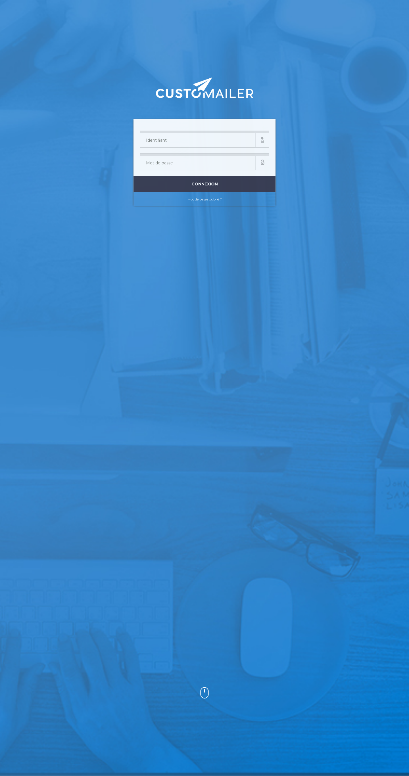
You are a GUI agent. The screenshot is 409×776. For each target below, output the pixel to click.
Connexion (204, 184)
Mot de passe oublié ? (204, 199)
